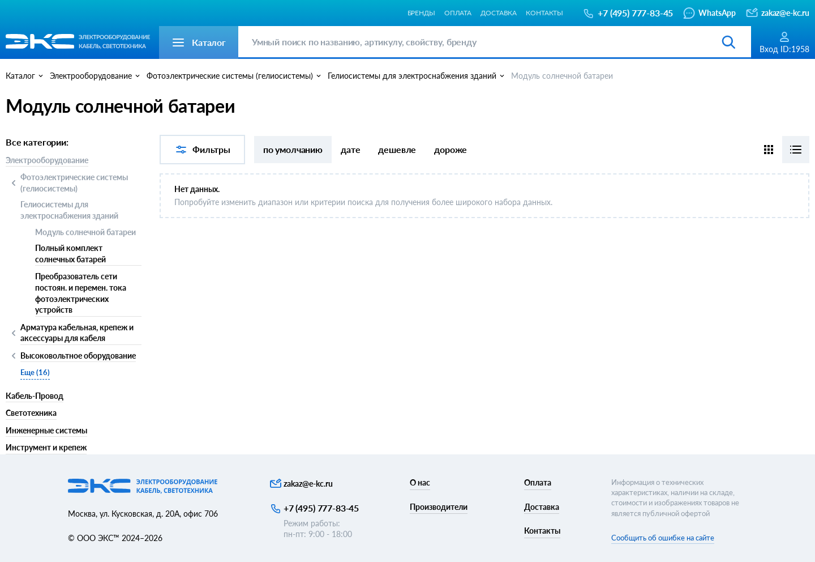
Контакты (544, 12)
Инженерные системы (46, 430)
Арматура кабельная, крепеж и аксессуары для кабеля (77, 332)
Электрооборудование (47, 160)
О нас (420, 482)
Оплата (457, 12)
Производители (438, 507)
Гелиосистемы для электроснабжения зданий (69, 209)
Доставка (499, 12)
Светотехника (31, 413)
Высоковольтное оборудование (78, 356)
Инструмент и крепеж (46, 447)
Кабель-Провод (34, 396)
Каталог (20, 75)
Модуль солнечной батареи (85, 232)
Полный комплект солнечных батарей (70, 253)
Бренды (421, 12)
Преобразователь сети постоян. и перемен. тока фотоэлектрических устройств (80, 292)
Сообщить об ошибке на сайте (662, 537)
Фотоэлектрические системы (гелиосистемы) (74, 182)
